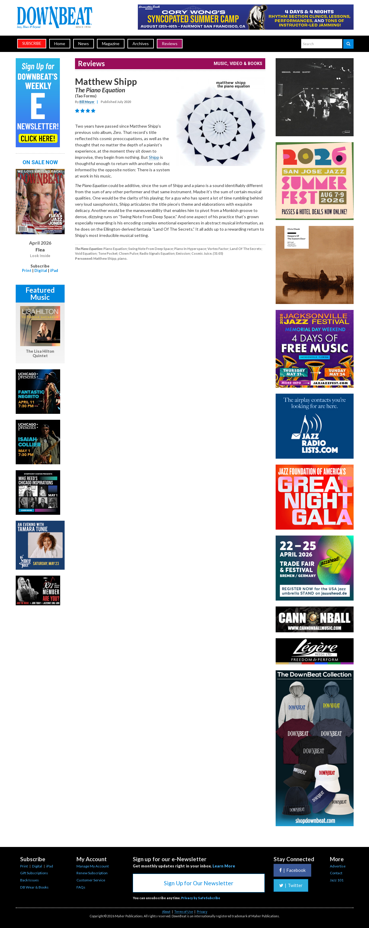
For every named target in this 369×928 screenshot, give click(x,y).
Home (59, 43)
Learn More (224, 866)
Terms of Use (183, 911)
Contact (336, 873)
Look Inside (40, 256)
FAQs (80, 887)
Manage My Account (92, 866)
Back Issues (29, 880)
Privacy (202, 911)
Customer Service (90, 880)
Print (26, 270)
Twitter (291, 885)
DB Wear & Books (34, 887)
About (166, 911)
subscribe (31, 43)
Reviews (170, 43)
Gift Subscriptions (34, 873)
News (83, 43)
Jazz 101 (337, 880)
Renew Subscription (92, 873)
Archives (140, 43)
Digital (40, 270)
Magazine (110, 43)
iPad (54, 270)
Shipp (154, 157)
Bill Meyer (87, 102)
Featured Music (40, 293)
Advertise (338, 866)
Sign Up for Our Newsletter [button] (198, 883)
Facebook (292, 870)
